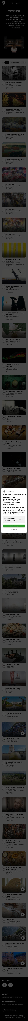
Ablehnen (14, 529)
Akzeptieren (14, 526)
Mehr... (21, 519)
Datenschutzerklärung (19, 494)
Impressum (7, 494)
